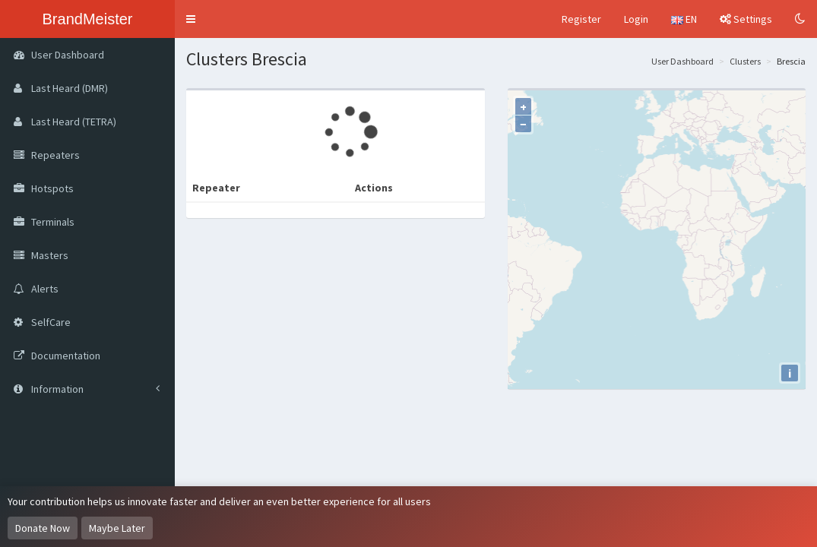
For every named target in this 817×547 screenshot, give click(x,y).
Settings (746, 19)
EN (684, 19)
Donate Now (42, 528)
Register (581, 19)
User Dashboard (682, 61)
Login (636, 19)
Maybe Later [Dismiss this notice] (117, 528)
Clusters (745, 61)
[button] (191, 19)
